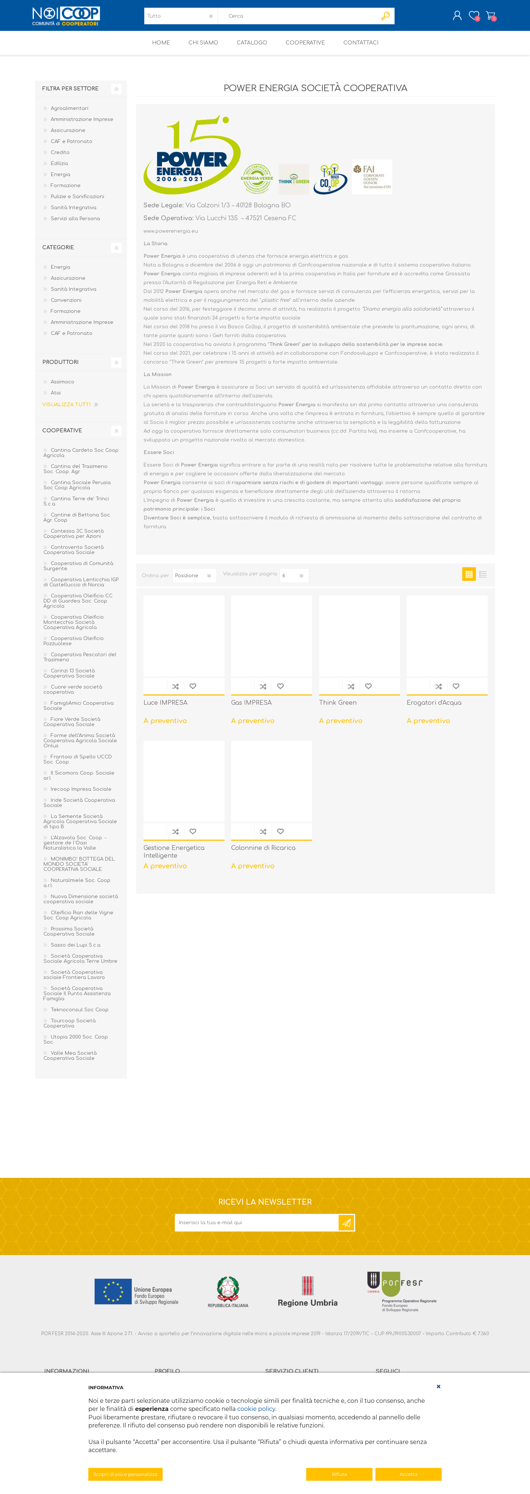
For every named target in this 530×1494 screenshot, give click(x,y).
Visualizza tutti (66, 409)
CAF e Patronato (71, 146)
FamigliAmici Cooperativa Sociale (78, 711)
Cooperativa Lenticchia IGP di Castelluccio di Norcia (81, 587)
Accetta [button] (409, 1474)
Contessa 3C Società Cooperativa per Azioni (73, 539)
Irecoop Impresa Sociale (81, 794)
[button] (439, 1386)
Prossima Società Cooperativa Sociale (69, 937)
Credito (60, 157)
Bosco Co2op (244, 332)
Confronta (175, 691)
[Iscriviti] (257, 1228)
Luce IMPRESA (165, 708)
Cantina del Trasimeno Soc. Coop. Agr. (75, 474)
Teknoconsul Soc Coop (80, 1015)
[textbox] (297, 18)
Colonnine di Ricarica (263, 853)
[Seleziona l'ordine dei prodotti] (195, 580)
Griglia (469, 579)
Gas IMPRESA (251, 708)
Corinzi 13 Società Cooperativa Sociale (69, 678)
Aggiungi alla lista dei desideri (192, 691)
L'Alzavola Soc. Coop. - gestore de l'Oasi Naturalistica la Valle (74, 848)
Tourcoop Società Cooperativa (69, 1028)
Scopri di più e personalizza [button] (125, 1474)
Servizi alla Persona (75, 223)
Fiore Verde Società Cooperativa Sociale (71, 727)
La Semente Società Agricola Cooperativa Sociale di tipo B (80, 826)
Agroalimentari (69, 113)
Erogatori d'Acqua (434, 708)
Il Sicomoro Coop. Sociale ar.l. (78, 781)
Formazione (66, 190)
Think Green (338, 708)
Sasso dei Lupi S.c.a (75, 950)
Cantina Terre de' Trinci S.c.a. (76, 506)
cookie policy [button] (256, 1408)
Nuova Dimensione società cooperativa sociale (80, 904)
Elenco (483, 579)
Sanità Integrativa (73, 212)
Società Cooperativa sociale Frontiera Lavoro (74, 980)
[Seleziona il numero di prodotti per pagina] (294, 580)
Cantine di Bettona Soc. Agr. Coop (77, 523)
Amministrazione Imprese (82, 124)
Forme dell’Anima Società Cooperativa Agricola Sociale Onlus (80, 746)
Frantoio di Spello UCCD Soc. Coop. (77, 764)
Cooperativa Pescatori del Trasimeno (79, 662)
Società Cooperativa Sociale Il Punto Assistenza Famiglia (77, 999)
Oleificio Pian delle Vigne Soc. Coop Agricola (78, 920)
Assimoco (62, 387)
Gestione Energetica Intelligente (174, 857)
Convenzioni (66, 305)
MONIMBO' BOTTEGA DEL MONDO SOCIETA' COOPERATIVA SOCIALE (79, 869)
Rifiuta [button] (339, 1474)
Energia (60, 179)
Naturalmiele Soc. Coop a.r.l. (76, 888)
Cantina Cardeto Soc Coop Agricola (81, 458)
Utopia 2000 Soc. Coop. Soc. (76, 1045)
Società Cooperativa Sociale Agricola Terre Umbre (80, 964)
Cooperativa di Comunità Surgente (78, 571)
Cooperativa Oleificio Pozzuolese (73, 646)
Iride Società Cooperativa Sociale (79, 808)
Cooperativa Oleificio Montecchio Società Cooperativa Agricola (73, 627)
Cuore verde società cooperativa (72, 695)
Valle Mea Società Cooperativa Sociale (70, 1061)
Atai (56, 398)
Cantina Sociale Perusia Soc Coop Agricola (77, 490)
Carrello (486, 18)
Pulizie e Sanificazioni (77, 201)
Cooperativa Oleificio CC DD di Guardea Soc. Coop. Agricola (78, 606)
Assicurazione (68, 135)
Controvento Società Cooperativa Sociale (73, 555)
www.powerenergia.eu (171, 236)
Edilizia (59, 168)
